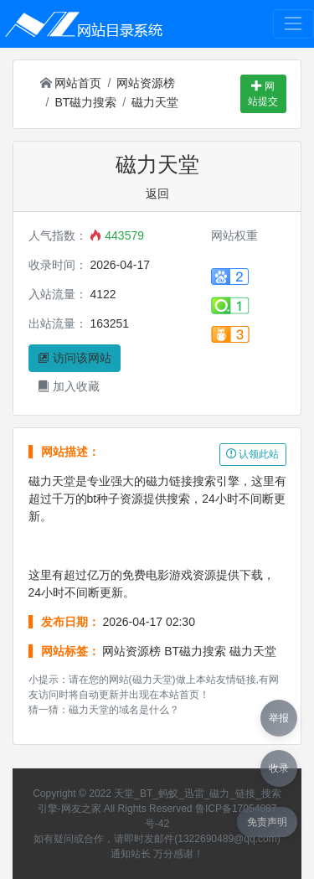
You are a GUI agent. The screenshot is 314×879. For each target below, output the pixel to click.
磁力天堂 (154, 102)
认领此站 (252, 454)
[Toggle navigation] (293, 24)
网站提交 (263, 93)
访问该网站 (74, 358)
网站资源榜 (145, 83)
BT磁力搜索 (85, 102)
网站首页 (71, 83)
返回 (157, 193)
